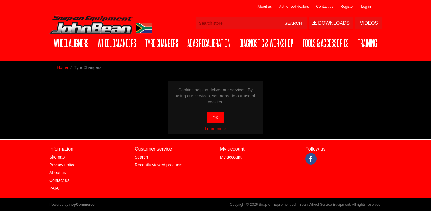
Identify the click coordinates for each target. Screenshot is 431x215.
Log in (366, 6)
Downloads (331, 23)
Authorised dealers (294, 6)
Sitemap (57, 157)
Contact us (324, 6)
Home (62, 67)
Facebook (311, 159)
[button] (71, 44)
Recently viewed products (159, 164)
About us (265, 6)
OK (215, 117)
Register (347, 6)
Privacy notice (62, 164)
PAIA (54, 188)
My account (231, 157)
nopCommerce (82, 204)
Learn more (215, 128)
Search (141, 157)
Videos (368, 23)
